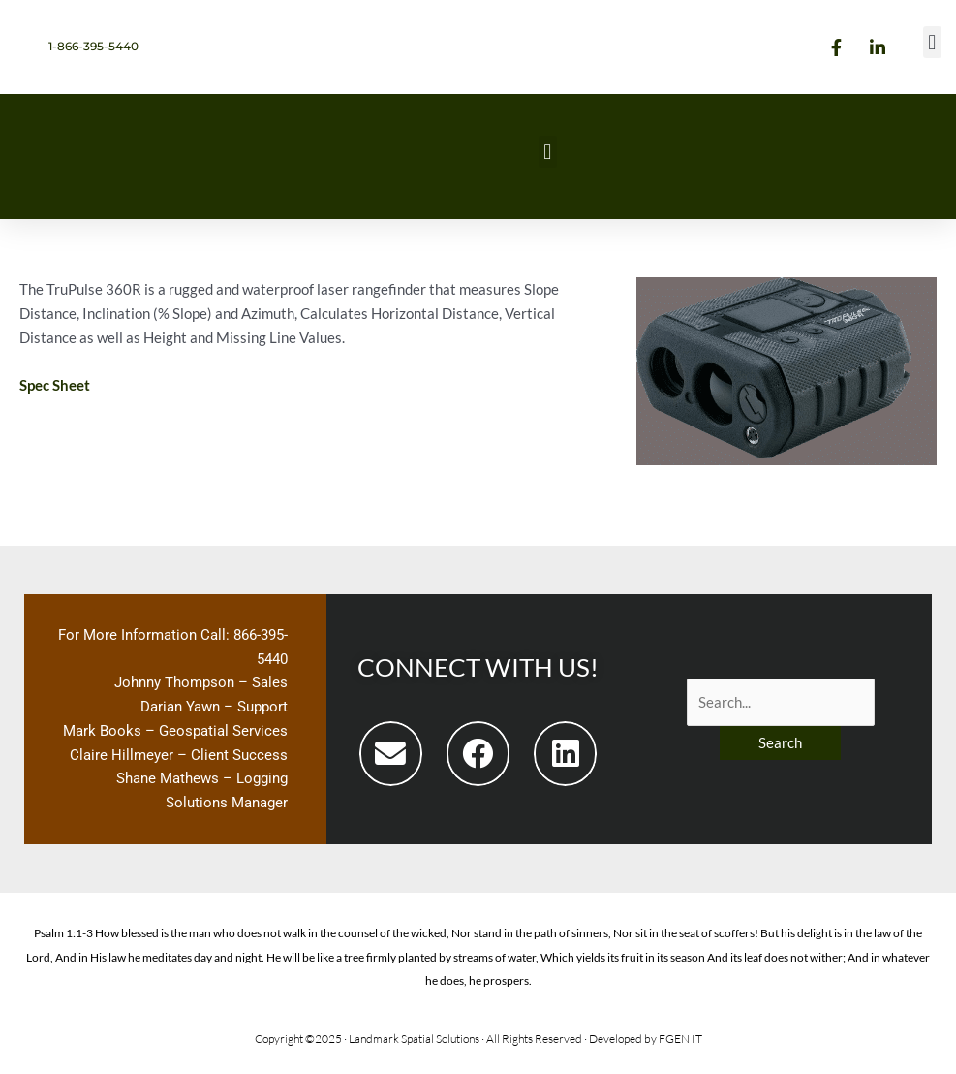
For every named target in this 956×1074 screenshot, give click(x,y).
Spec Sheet (54, 385)
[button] (932, 42)
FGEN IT (680, 1038)
